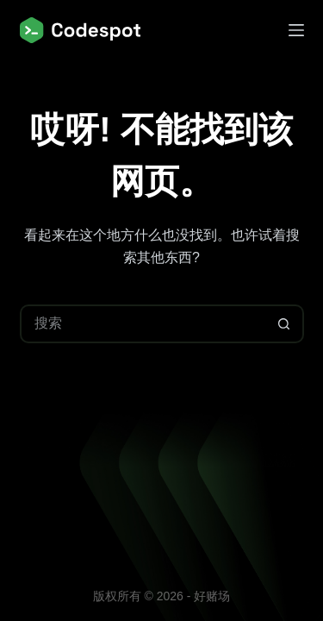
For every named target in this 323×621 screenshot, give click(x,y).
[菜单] (296, 30)
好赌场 (212, 596)
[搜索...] (142, 323)
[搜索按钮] (284, 323)
